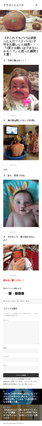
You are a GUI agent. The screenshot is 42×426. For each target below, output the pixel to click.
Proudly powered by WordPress (13, 423)
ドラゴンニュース (13, 5)
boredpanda (13, 115)
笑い (29, 301)
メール (6, 357)
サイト (5, 365)
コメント (6, 320)
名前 (5, 348)
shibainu (21, 301)
